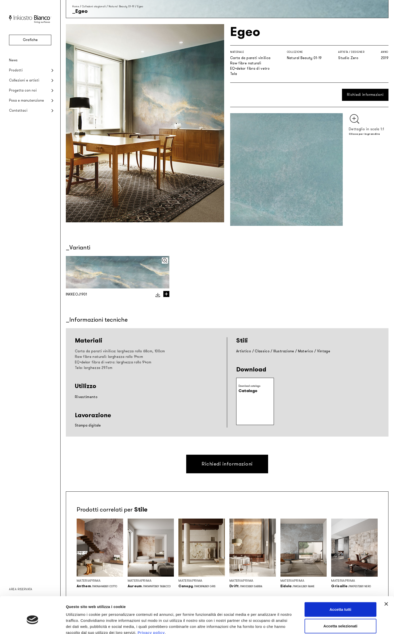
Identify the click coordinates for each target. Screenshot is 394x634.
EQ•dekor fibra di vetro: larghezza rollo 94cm (113, 362)
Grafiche (30, 39)
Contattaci (18, 110)
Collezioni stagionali (94, 6)
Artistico (243, 351)
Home (75, 6)
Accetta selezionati (340, 601)
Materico (305, 351)
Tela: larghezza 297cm (93, 367)
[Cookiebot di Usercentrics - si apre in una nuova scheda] (33, 624)
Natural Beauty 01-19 (121, 6)
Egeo (140, 6)
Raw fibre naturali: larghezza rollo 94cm (109, 356)
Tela (233, 73)
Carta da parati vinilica (250, 58)
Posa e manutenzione (26, 100)
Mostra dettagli (264, 624)
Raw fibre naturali (245, 63)
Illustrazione (283, 351)
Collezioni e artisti (24, 80)
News (13, 60)
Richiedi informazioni (365, 94)
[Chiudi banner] (386, 579)
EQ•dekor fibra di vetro (250, 68)
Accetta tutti (340, 584)
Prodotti (16, 70)
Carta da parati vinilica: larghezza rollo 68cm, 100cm (120, 351)
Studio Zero (348, 58)
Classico (262, 351)
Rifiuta (340, 617)
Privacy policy (151, 608)
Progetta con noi (23, 90)
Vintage (323, 351)
